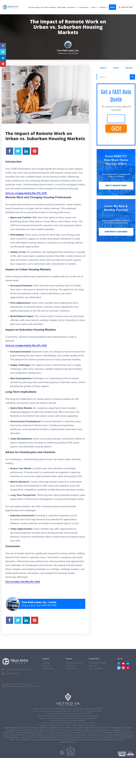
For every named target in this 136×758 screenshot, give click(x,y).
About (94, 7)
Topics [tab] (116, 68)
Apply (112, 7)
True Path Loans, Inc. (74, 661)
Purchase (46, 661)
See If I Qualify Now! (116, 185)
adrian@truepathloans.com (16, 667)
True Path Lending (34, 7)
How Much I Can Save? (116, 232)
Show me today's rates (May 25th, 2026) (22, 582)
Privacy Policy (71, 667)
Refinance (53, 7)
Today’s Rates (61, 7)
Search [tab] (103, 68)
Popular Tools (83, 7)
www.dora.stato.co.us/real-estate (84, 716)
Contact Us (70, 664)
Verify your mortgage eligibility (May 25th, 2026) (26, 193)
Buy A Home (45, 7)
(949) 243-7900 (125, 7)
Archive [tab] (129, 68)
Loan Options (71, 7)
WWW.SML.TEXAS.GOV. (34, 731)
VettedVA (102, 7)
